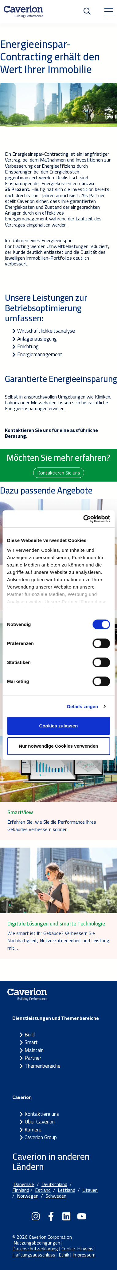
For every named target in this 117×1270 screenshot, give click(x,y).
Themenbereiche (42, 1066)
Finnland (20, 1190)
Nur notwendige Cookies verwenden (58, 746)
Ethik (64, 1254)
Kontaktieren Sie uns (58, 472)
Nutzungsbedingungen (37, 1242)
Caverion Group (41, 1137)
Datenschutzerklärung (35, 1248)
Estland (43, 1190)
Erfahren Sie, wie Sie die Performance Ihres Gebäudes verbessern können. (51, 825)
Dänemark (24, 1184)
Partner (33, 1058)
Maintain (34, 1050)
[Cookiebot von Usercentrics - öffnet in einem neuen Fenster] (83, 519)
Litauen (90, 1190)
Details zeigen (82, 706)
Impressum (84, 1254)
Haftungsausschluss (33, 1254)
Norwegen (27, 1195)
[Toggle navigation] (108, 12)
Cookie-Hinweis (77, 1248)
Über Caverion (40, 1122)
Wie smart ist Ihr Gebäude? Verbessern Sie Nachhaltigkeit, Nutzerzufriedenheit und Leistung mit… (58, 940)
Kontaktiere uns (42, 1114)
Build (30, 1034)
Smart (31, 1042)
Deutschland (54, 1184)
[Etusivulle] (23, 11)
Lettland (66, 1190)
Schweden (55, 1195)
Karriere (33, 1130)
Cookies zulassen (58, 725)
